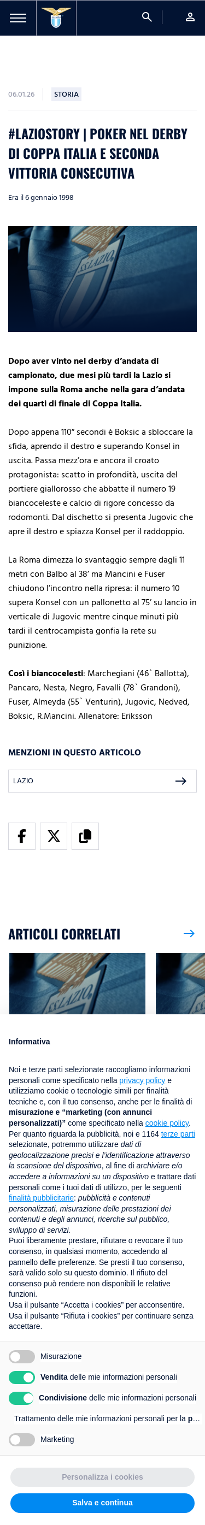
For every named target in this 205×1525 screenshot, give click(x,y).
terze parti (178, 1134)
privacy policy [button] (142, 1080)
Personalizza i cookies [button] (102, 1477)
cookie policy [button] (167, 1123)
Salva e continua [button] (102, 1502)
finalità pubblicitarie (41, 1197)
